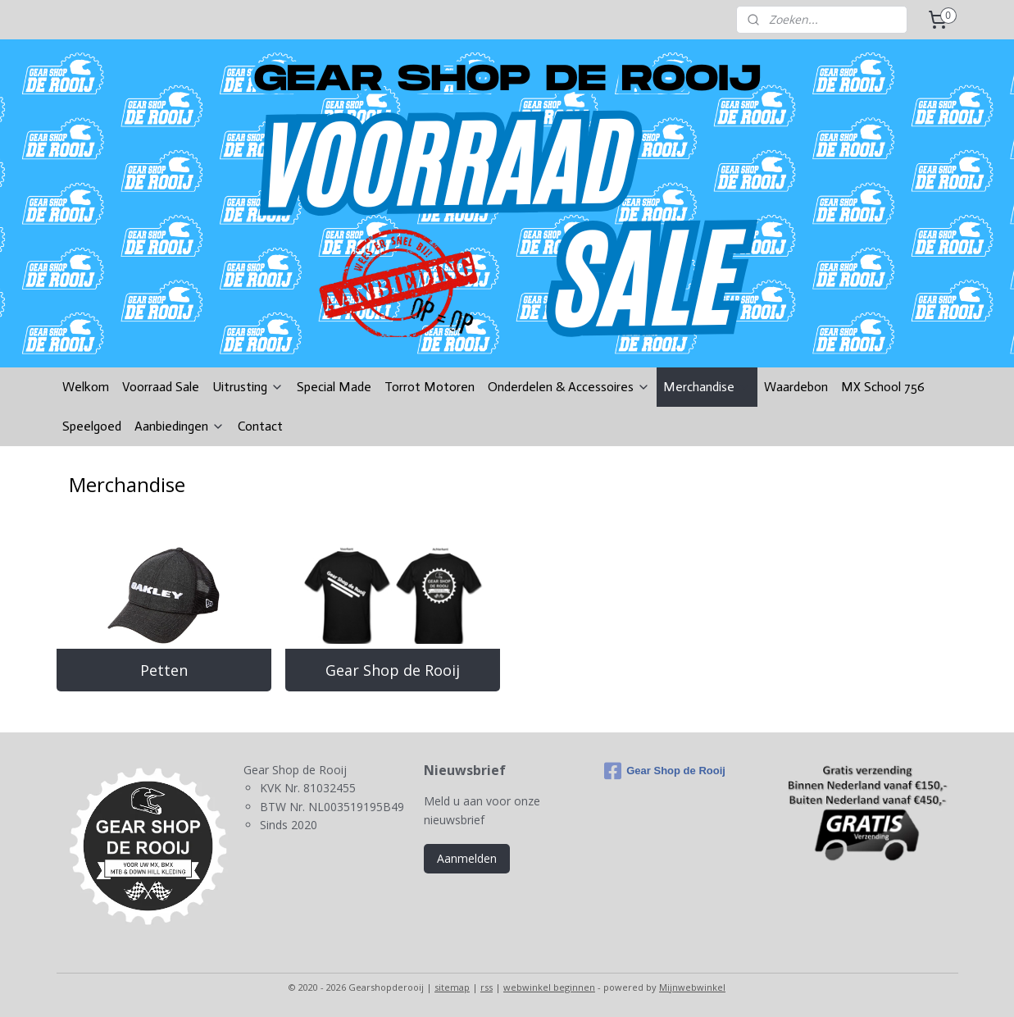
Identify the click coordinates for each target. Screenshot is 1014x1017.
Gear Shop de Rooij (392, 670)
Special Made (334, 386)
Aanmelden (467, 858)
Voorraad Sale (160, 386)
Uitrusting (248, 386)
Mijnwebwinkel (692, 987)
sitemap (452, 987)
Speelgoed (91, 426)
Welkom (85, 386)
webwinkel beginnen (549, 987)
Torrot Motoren (429, 386)
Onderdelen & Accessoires (569, 386)
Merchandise (707, 386)
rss (486, 987)
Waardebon (796, 386)
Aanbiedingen (179, 426)
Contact (260, 426)
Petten (163, 670)
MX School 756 (883, 386)
